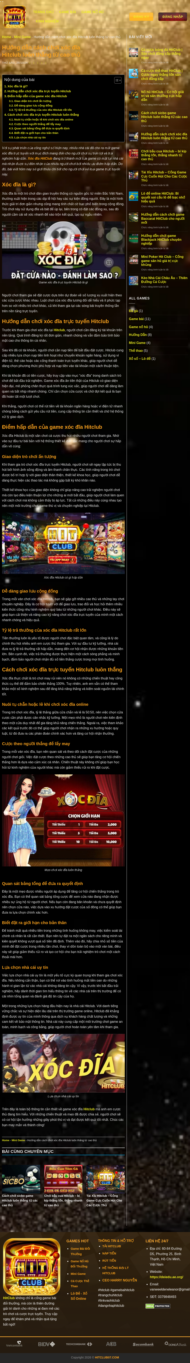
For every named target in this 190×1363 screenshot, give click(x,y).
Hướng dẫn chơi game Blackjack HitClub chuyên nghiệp (161, 239)
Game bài (67, 12)
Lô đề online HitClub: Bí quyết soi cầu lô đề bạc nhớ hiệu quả (163, 197)
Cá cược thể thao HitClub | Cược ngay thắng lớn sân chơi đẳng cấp (162, 74)
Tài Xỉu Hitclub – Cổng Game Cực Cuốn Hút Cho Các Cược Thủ (164, 176)
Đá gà (133, 311)
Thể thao (136, 350)
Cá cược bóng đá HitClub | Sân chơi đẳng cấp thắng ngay (161, 53)
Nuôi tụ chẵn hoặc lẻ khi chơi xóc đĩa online (43, 119)
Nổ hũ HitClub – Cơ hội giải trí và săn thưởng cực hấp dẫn (162, 96)
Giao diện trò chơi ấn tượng (32, 101)
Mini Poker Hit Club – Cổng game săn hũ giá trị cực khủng (162, 260)
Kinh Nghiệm (48, 21)
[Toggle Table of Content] (115, 80)
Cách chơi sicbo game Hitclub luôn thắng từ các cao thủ (164, 117)
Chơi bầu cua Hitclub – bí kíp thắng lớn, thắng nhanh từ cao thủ (164, 155)
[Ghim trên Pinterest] (42, 62)
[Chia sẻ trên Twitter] (34, 62)
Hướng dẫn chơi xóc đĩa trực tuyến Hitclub (39, 91)
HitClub (9, 1298)
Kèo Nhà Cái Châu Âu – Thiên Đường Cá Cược (164, 280)
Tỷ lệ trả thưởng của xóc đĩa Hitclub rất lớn (43, 109)
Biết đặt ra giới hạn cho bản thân (36, 132)
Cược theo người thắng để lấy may (37, 124)
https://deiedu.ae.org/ (166, 1277)
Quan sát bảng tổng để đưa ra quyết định (42, 128)
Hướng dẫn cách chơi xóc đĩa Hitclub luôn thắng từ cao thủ (164, 136)
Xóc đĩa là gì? (18, 86)
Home (6, 37)
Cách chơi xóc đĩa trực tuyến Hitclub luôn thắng (43, 114)
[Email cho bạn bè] (38, 62)
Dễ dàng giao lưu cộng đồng (33, 105)
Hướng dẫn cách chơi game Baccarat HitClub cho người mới (163, 218)
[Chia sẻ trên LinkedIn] (46, 62)
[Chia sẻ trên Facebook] (30, 62)
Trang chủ (43, 12)
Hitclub (59, 330)
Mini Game (22, 37)
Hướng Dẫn (138, 335)
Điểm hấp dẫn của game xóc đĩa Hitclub (37, 96)
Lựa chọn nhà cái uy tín (30, 137)
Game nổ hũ (94, 12)
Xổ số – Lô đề (139, 358)
